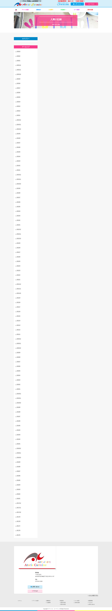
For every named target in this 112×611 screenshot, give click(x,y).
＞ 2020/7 (17, 361)
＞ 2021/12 (18, 284)
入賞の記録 (77, 602)
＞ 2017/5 (17, 535)
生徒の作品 (63, 602)
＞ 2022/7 (17, 252)
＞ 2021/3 (17, 325)
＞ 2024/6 (17, 147)
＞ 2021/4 (17, 320)
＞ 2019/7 (17, 416)
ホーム (20, 600)
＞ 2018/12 (18, 448)
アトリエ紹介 (36, 600)
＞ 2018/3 (17, 489)
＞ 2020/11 (18, 343)
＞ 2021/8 (17, 302)
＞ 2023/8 (17, 192)
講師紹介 (48, 600)
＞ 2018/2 (17, 494)
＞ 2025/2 (17, 110)
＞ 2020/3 (17, 380)
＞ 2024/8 (17, 138)
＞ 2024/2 (17, 165)
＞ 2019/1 (17, 443)
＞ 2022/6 (17, 256)
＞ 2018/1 (17, 498)
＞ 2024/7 (17, 142)
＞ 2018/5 (17, 480)
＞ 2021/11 (18, 288)
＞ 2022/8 (17, 247)
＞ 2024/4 (17, 156)
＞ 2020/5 (17, 370)
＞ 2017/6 (17, 530)
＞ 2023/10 (18, 183)
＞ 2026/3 (17, 51)
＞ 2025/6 (17, 92)
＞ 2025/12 (18, 65)
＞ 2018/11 (18, 452)
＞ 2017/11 (18, 507)
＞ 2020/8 (17, 357)
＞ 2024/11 (18, 124)
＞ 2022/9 (17, 243)
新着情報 (90, 600)
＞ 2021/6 (17, 311)
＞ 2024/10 (18, 129)
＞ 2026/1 (17, 60)
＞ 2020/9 (17, 352)
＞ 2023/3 (17, 215)
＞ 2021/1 (17, 334)
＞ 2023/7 (17, 197)
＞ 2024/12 (18, 119)
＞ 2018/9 (17, 462)
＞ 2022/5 (17, 261)
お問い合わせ (77, 4)
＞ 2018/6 (17, 475)
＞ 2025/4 (17, 101)
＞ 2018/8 (17, 466)
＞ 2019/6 (17, 421)
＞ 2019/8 (17, 411)
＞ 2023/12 (18, 174)
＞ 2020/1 (17, 389)
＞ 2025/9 (17, 78)
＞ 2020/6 (17, 366)
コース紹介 (77, 600)
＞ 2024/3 (17, 161)
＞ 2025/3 (17, 106)
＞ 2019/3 (17, 434)
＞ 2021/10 (18, 293)
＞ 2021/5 (17, 316)
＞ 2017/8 (17, 521)
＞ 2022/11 (18, 234)
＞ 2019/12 (18, 393)
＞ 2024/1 (17, 170)
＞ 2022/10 (18, 238)
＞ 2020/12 (18, 338)
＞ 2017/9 (17, 516)
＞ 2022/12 (18, 229)
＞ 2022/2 (17, 275)
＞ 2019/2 (17, 439)
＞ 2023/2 (17, 220)
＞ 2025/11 (18, 69)
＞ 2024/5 (17, 151)
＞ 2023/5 (17, 206)
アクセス (91, 4)
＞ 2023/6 (17, 202)
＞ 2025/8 (17, 83)
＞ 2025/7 (17, 88)
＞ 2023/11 (18, 179)
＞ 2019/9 (17, 407)
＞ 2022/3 (17, 270)
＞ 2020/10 (18, 348)
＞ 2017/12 (18, 503)
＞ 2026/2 (17, 56)
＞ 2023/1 (17, 224)
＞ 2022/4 (17, 265)
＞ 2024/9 (17, 133)
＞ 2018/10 (18, 457)
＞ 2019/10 (18, 402)
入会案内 (48, 602)
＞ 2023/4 (17, 211)
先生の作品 (63, 604)
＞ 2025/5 (17, 97)
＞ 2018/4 (17, 484)
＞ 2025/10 (18, 74)
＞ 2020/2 (17, 384)
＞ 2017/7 (17, 525)
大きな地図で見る (93, 595)
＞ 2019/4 (17, 430)
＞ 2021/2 (17, 329)
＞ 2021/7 (17, 306)
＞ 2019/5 (17, 425)
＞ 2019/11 (18, 398)
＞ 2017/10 (18, 512)
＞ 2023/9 (17, 188)
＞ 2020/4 (17, 375)
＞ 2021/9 (17, 297)
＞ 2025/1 (17, 115)
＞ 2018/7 (17, 471)
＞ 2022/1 (17, 279)
